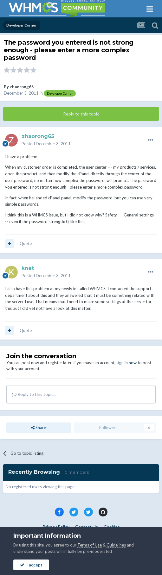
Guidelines (116, 544)
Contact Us (86, 526)
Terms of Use (89, 544)
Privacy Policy (55, 526)
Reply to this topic (81, 113)
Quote (26, 243)
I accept (31, 564)
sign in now (126, 362)
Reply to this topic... (34, 394)
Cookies (112, 526)
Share (38, 427)
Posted (46, 143)
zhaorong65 (22, 86)
